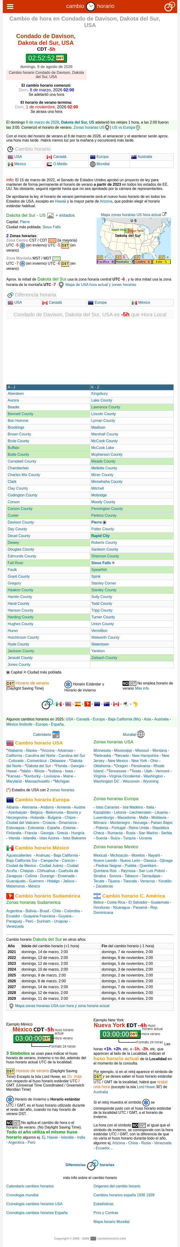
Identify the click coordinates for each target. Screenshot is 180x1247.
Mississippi (123, 750)
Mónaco (100, 823)
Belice (98, 902)
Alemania (29, 807)
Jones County (19, 664)
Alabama (15, 750)
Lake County (101, 400)
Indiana (56, 771)
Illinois (39, 771)
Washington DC (106, 781)
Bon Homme (18, 421)
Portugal (118, 828)
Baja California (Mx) (124, 719)
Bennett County (20, 414)
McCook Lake (102, 448)
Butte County (18, 454)
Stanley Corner (103, 583)
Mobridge (99, 495)
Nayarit (154, 855)
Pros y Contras (105, 1213)
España (57, 724)
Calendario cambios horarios (30, 1186)
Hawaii (60, 201)
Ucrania (145, 838)
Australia (141, 157)
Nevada (122, 756)
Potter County (102, 529)
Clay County (18, 488)
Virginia (99, 776)
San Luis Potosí (152, 871)
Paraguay (14, 921)
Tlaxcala (130, 881)
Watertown (100, 644)
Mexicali (100, 855)
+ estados (65, 215)
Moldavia (158, 817)
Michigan (62, 781)
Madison (98, 427)
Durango (47, 876)
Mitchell (97, 488)
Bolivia (31, 911)
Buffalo (13, 448)
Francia (31, 833)
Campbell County (22, 461)
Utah (148, 771)
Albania (12, 807)
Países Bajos (161, 823)
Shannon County (105, 556)
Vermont (163, 771)
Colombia (72, 911)
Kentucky (33, 776)
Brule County (18, 441)
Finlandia (13, 833)
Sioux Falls (52, 227)
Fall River (15, 563)
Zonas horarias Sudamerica (33, 902)
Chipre (70, 817)
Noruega (140, 823)
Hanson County (20, 610)
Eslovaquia (15, 828)
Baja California (66, 855)
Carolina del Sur (72, 756)
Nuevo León (130, 860)
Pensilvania (140, 766)
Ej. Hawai (50, 1137)
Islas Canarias (107, 807)
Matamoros (15, 886)
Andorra (47, 807)
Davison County (21, 522)
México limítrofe (19, 724)
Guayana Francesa (39, 916)
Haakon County (20, 590)
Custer (13, 515)
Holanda (37, 817)
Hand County (18, 604)
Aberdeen (16, 393)
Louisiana (52, 776)
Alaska (31, 750)
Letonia (120, 812)
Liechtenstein (140, 812)
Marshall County (104, 434)
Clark (12, 482)
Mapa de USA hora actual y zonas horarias (97, 285)
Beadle (13, 407)
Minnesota (102, 750)
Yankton (98, 651)
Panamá (140, 907)
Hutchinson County (23, 637)
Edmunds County (22, 556)
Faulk (12, 570)
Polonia (102, 828)
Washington (153, 776)
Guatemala (160, 902)
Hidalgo (53, 881)
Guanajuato (16, 881)
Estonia (69, 828)
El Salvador (137, 902)
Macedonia (126, 817)
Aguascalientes (19, 855)
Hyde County (18, 644)
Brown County (19, 434)
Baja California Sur (21, 860)
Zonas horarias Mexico (115, 846)
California (14, 756)
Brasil (44, 911)
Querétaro (148, 866)
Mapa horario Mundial (111, 1222)
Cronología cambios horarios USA (34, 1204)
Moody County (103, 502)
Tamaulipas (151, 876)
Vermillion (99, 631)
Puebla (130, 866)
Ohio (154, 761)
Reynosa (128, 871)
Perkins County (104, 515)
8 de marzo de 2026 (42, 122)
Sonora (115, 876)
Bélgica (36, 812)
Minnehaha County (107, 482)
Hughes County (20, 624)
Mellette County (104, 468)
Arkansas (65, 750)
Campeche (50, 860)
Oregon (121, 766)
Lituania (161, 812)
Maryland (14, 781)
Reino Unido (139, 828)
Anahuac (43, 855)
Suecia (101, 838)
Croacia (49, 823)
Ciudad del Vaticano (22, 823)
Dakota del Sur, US (77, 122)
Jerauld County (20, 658)
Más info (142, 688)
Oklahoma (101, 766)
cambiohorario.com (111, 1238)
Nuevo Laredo (105, 860)
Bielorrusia (54, 812)
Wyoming (151, 781)
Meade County (103, 461)
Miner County (102, 475)
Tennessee (117, 771)
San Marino (148, 833)
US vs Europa (126, 127)
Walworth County (105, 637)
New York (139, 761)
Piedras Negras (108, 866)
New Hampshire (145, 756)
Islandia (29, 838)
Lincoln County (103, 414)
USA (15, 157)
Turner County (103, 617)
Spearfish (99, 570)
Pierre (25, 222)
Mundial (100, 164)
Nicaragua (121, 907)
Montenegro (120, 823)
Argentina (14, 911)
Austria (79, 807)
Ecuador (13, 916)
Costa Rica (116, 902)
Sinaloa (99, 876)
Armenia (64, 807)
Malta (143, 817)
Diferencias (76, 1165)
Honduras (101, 907)
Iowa (69, 771)
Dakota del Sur (21, 215)
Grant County (19, 576)
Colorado (16, 761)
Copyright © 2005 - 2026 (71, 1238)
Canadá (56, 157)
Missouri (142, 750)
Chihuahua (46, 871)
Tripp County (102, 610)
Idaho (26, 771)
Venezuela (15, 926)
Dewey (13, 543)
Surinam (44, 921)
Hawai (11, 771)
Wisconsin (131, 781)
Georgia (77, 766)
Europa (99, 157)
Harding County (20, 617)
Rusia (131, 833)
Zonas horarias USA (113, 741)
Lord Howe (146, 1087)
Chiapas (27, 871)
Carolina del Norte (39, 756)
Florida (61, 766)
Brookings (16, 427)
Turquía (129, 838)
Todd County (101, 604)
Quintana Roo (105, 871)
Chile (56, 911)
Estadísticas (103, 1204)
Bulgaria (54, 817)
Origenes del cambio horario (116, 1186)
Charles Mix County (24, 475)
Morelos (138, 855)
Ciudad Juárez (51, 866)
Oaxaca (149, 860)
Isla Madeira (133, 807)
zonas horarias (62, 790)
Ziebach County (104, 658)
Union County (102, 624)
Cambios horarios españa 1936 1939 (123, 1195)
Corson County (20, 509)
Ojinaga (166, 860)
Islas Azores (49, 838)
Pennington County (107, 509)
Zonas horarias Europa (115, 798)
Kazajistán (102, 812)
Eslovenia (36, 828)
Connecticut (37, 761)
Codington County (22, 495)
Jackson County (21, 651)
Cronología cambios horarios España (36, 1213)
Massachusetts (37, 781)
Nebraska (103, 756)
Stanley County (104, 590)
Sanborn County (104, 549)
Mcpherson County (107, 454)
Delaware (58, 761)
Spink (96, 576)
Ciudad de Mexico (21, 866)
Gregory (14, 583)
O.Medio (57, 164)
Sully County (101, 597)
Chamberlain (18, 468)
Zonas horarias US (88, 127)
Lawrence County (105, 407)
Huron (13, 631)
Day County (17, 529)
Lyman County (103, 421)
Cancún (68, 860)
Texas (136, 771)
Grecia (62, 833)
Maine (68, 776)
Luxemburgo (103, 817)
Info (9, 180)
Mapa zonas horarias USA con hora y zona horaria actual (59, 1006)
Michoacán (119, 855)
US (43, 215)
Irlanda (14, 838)
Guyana (64, 916)
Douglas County (21, 549)
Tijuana (114, 881)
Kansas (14, 776)
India (81, 1137)
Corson (14, 502)
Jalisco (68, 881)
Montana (159, 750)
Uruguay (61, 921)
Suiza (115, 838)
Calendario (42, 735)
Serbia (166, 833)
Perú (29, 921)
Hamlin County (20, 597)
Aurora (13, 400)
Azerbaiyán (17, 812)
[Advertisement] (135, 64)
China (133, 1143)
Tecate (98, 881)
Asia (147, 719)
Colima (31, 876)
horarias (107, 1165)
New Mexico (118, 761)
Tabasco (131, 876)
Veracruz (147, 881)
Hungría (77, 833)
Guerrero (36, 881)
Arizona (106, 201)
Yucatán (165, 881)
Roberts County (104, 543)
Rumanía (115, 833)
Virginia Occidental (124, 776)
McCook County (104, 441)
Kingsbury (99, 393)
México (17, 164)
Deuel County (19, 536)
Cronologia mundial (22, 1195)
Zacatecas (104, 886)
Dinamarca (68, 823)
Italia (150, 807)
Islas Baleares (74, 838)
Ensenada (66, 876)
